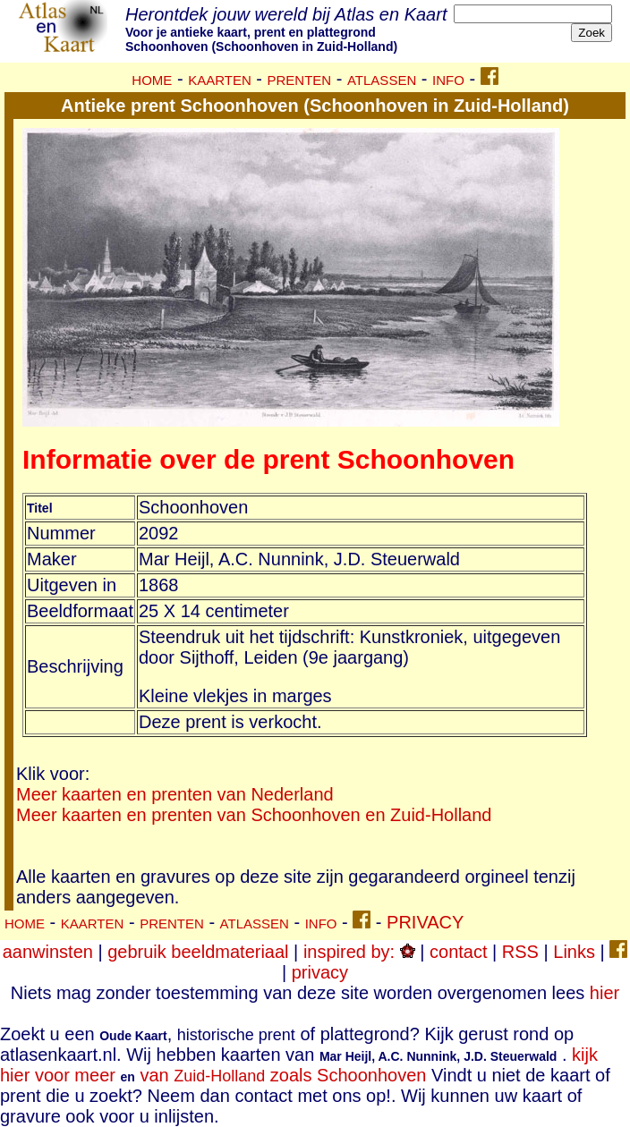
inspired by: (359, 952)
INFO (448, 80)
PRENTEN (300, 80)
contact (458, 952)
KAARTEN (219, 80)
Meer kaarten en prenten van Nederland (175, 794)
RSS (520, 952)
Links (574, 952)
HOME (152, 80)
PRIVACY (425, 922)
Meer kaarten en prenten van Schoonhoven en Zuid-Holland (253, 815)
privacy (320, 972)
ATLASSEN (381, 80)
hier (604, 993)
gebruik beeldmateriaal (197, 952)
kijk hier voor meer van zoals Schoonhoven (299, 1065)
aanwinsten (48, 952)
